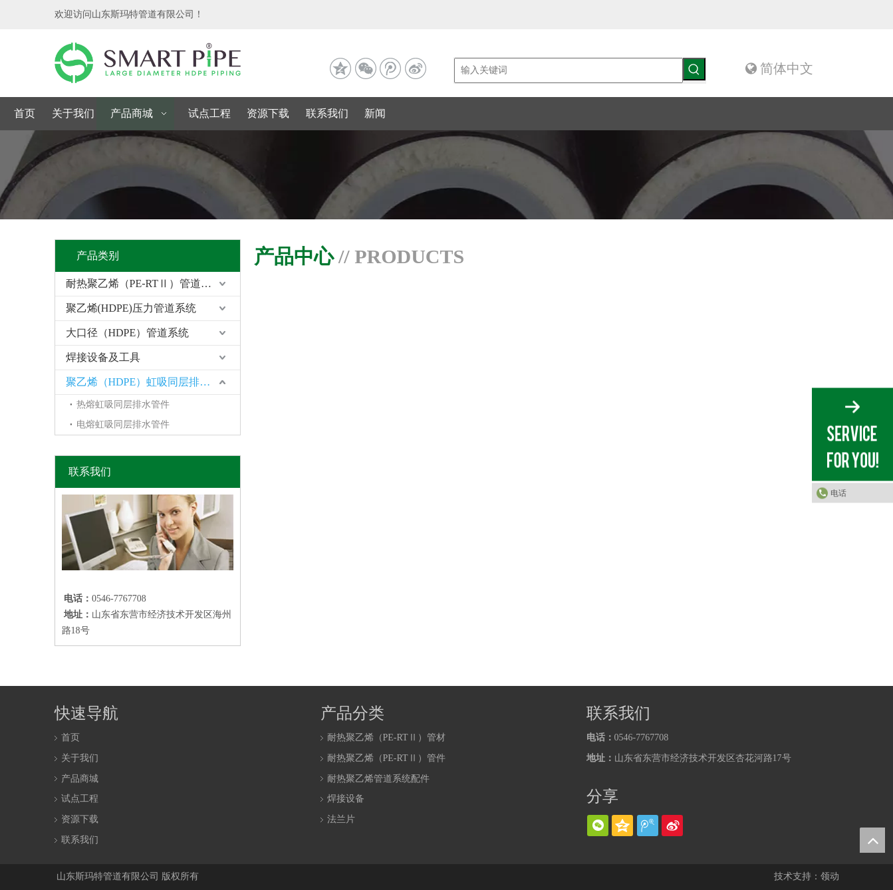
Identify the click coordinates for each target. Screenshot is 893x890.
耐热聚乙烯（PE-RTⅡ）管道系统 (144, 283)
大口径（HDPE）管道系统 (128, 332)
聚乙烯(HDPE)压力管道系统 (131, 308)
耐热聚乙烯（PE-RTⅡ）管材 (386, 737)
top (872, 840)
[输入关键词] (568, 70)
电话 (838, 492)
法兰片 (341, 819)
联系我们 (79, 840)
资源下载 (79, 819)
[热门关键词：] (694, 69)
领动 (830, 876)
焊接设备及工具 (103, 357)
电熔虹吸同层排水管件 (123, 424)
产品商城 (79, 779)
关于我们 (79, 758)
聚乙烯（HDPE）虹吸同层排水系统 (149, 382)
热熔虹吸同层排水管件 (123, 404)
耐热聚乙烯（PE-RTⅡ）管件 (386, 758)
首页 (70, 737)
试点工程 (79, 799)
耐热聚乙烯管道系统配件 (378, 779)
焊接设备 (345, 799)
